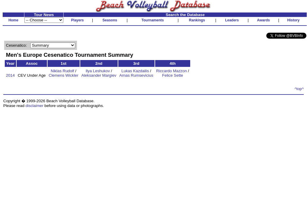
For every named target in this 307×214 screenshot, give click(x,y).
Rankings (197, 20)
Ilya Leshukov (98, 71)
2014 (10, 75)
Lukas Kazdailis (135, 71)
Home (13, 20)
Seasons (110, 20)
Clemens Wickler (63, 75)
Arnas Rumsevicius (136, 75)
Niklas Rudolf (62, 71)
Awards (263, 20)
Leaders (232, 20)
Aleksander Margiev (98, 75)
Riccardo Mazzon (171, 71)
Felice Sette (172, 75)
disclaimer (34, 105)
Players (77, 20)
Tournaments (152, 20)
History (293, 20)
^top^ (299, 88)
